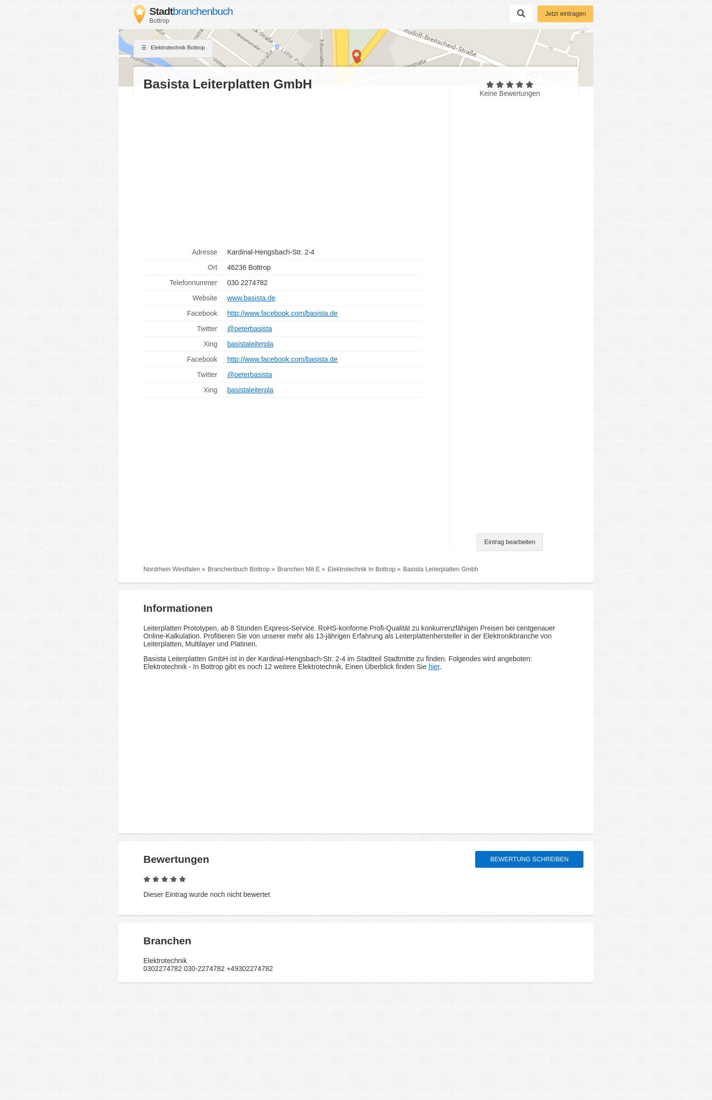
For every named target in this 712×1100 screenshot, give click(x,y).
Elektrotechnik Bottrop (173, 48)
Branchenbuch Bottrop (238, 569)
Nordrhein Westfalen (171, 569)
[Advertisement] (291, 168)
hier (434, 667)
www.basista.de (251, 298)
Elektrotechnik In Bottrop (362, 569)
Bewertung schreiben (529, 859)
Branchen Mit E (298, 569)
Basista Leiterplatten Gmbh (440, 569)
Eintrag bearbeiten (510, 542)
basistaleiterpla (250, 344)
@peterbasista (249, 329)
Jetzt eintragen (565, 13)
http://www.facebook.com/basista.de (282, 313)
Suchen (521, 13)
